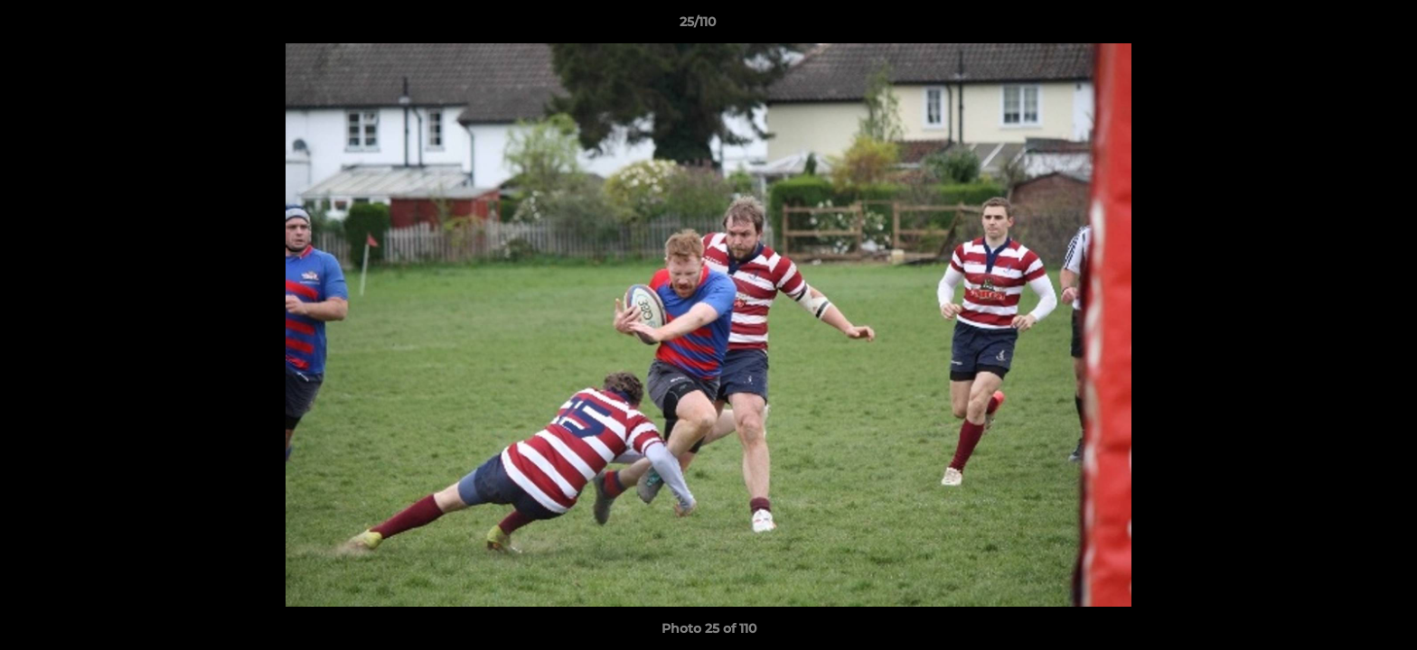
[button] (1341, 26)
